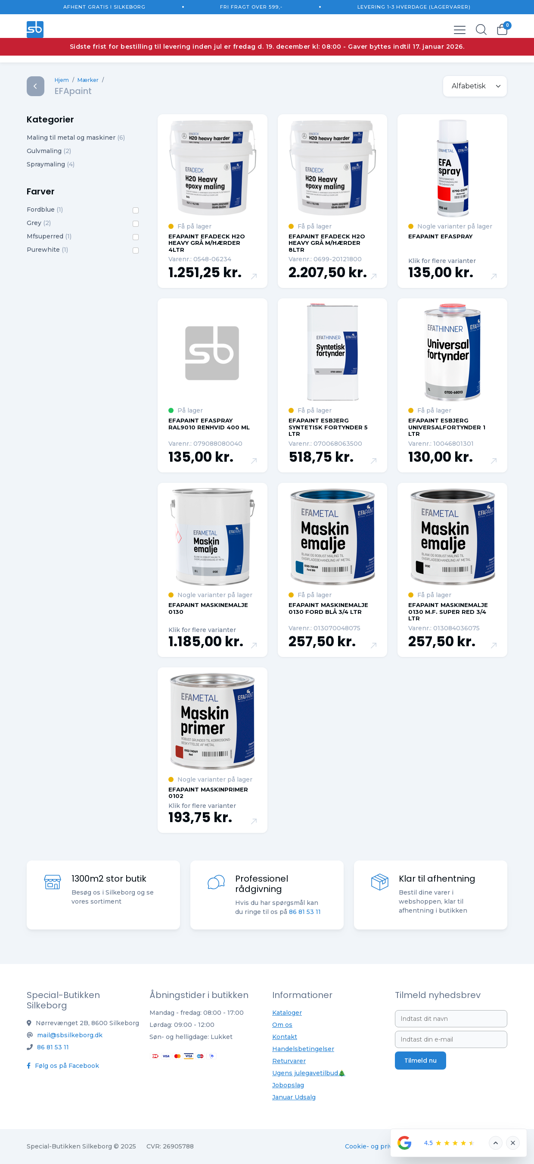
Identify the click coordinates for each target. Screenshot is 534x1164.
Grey (39, 223)
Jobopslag (288, 1085)
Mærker (88, 80)
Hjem (62, 80)
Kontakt (284, 1037)
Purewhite (47, 249)
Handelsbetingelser (303, 1049)
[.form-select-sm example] (475, 86)
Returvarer (289, 1061)
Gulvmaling (49, 151)
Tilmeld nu (420, 1060)
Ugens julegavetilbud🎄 (308, 1073)
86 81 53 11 (305, 913)
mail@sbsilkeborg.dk (69, 1035)
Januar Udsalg (294, 1097)
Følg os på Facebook (63, 1066)
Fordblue (45, 209)
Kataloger (287, 1013)
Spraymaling (51, 164)
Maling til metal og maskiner (76, 137)
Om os (282, 1025)
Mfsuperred (49, 236)
